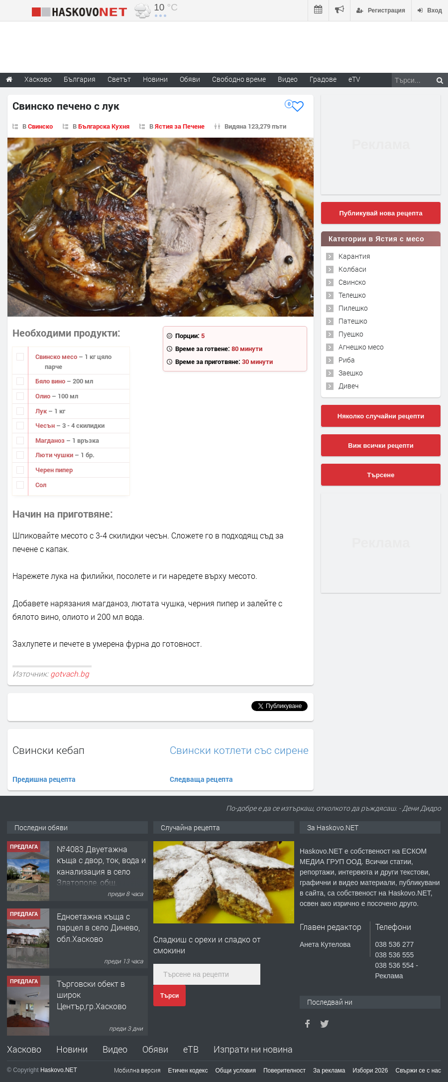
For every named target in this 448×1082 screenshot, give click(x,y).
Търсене (381, 475)
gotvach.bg (69, 674)
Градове (323, 79)
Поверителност (284, 1070)
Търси (169, 995)
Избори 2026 (370, 1070)
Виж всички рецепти (380, 445)
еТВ (191, 1049)
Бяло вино (51, 380)
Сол (40, 484)
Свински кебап (48, 750)
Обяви (155, 1049)
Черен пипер (54, 469)
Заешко (350, 372)
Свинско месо (57, 356)
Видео (115, 1049)
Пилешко (353, 308)
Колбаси (352, 269)
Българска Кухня (103, 126)
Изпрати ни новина (253, 1049)
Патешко (352, 321)
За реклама (329, 1070)
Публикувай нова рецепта (380, 213)
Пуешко (350, 334)
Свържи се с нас (418, 1070)
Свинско (40, 126)
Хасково (24, 1049)
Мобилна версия (137, 1070)
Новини (155, 79)
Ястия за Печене (180, 126)
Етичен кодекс (188, 1070)
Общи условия (236, 1070)
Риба (346, 359)
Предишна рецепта (44, 779)
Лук (41, 410)
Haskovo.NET (58, 1070)
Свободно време (239, 79)
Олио (43, 395)
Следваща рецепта (201, 779)
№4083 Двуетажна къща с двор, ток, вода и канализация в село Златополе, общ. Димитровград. (101, 871)
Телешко (352, 295)
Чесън (45, 425)
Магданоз (50, 440)
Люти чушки (55, 454)
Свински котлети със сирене (239, 750)
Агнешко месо (361, 347)
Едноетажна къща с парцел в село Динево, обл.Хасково (98, 927)
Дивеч (348, 385)
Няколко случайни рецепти (380, 416)
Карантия (354, 256)
